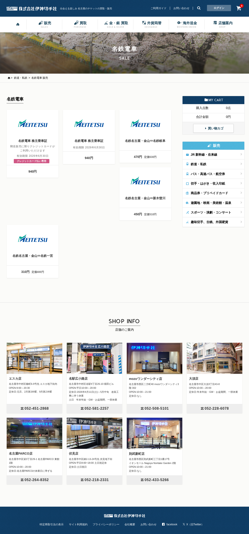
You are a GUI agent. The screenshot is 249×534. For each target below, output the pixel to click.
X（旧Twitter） (193, 524)
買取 (80, 24)
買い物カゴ (213, 128)
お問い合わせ (181, 8)
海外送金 (187, 24)
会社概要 (129, 524)
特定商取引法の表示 (52, 524)
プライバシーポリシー (106, 524)
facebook (169, 524)
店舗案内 (222, 24)
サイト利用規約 (78, 524)
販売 (44, 24)
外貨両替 (151, 24)
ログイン (219, 8)
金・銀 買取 (115, 24)
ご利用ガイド (159, 8)
